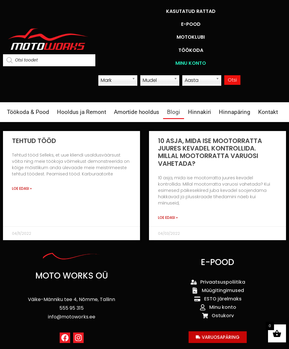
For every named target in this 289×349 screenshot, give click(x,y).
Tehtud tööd (34, 140)
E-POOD (191, 24)
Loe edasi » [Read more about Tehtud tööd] (22, 188)
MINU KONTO (190, 63)
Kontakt (268, 112)
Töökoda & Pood (28, 112)
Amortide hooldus (136, 112)
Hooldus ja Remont (81, 112)
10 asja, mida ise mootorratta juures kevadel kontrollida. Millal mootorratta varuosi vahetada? (210, 152)
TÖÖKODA (190, 50)
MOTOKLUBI (191, 37)
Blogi (173, 112)
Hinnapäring (234, 112)
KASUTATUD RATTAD (191, 11)
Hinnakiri (199, 112)
